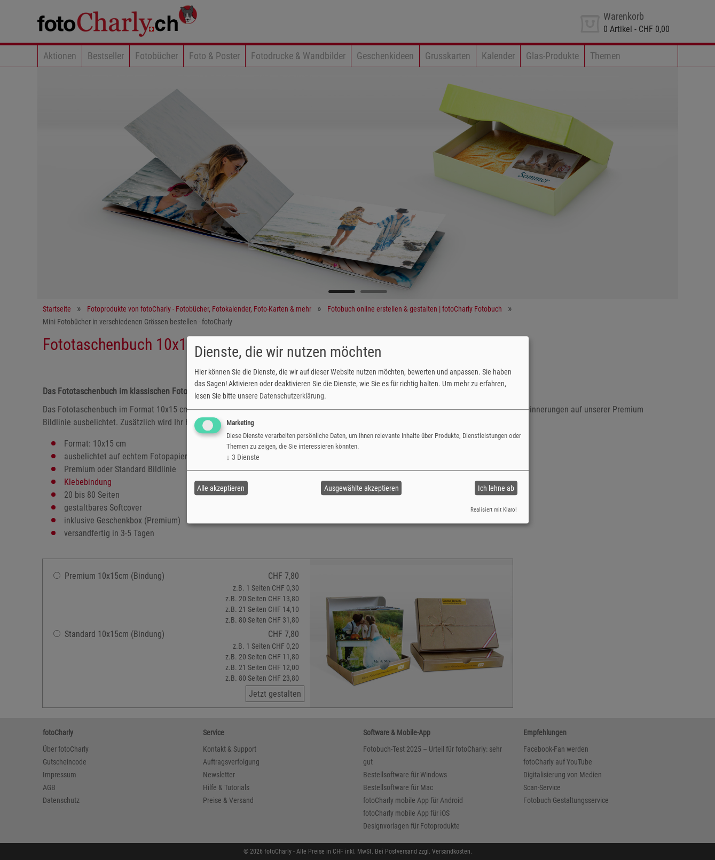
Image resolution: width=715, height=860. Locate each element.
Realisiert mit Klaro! (493, 509)
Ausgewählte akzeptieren (361, 488)
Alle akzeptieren (221, 488)
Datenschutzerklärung (292, 396)
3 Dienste (243, 457)
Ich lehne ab (496, 488)
